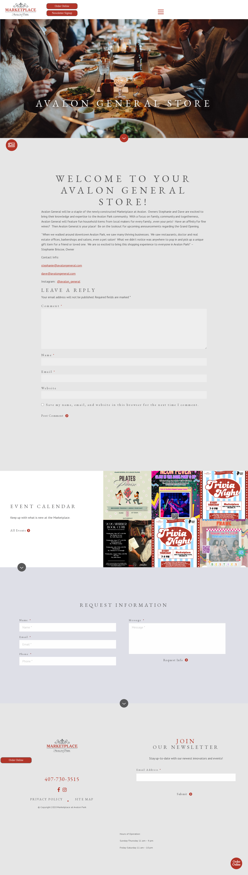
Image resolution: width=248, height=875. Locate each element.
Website (49, 388)
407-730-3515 (62, 779)
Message (136, 620)
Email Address (148, 769)
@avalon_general (68, 281)
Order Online (236, 863)
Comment (51, 306)
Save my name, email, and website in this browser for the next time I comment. (122, 405)
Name (48, 355)
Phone (25, 654)
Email (48, 371)
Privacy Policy (46, 799)
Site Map (84, 799)
